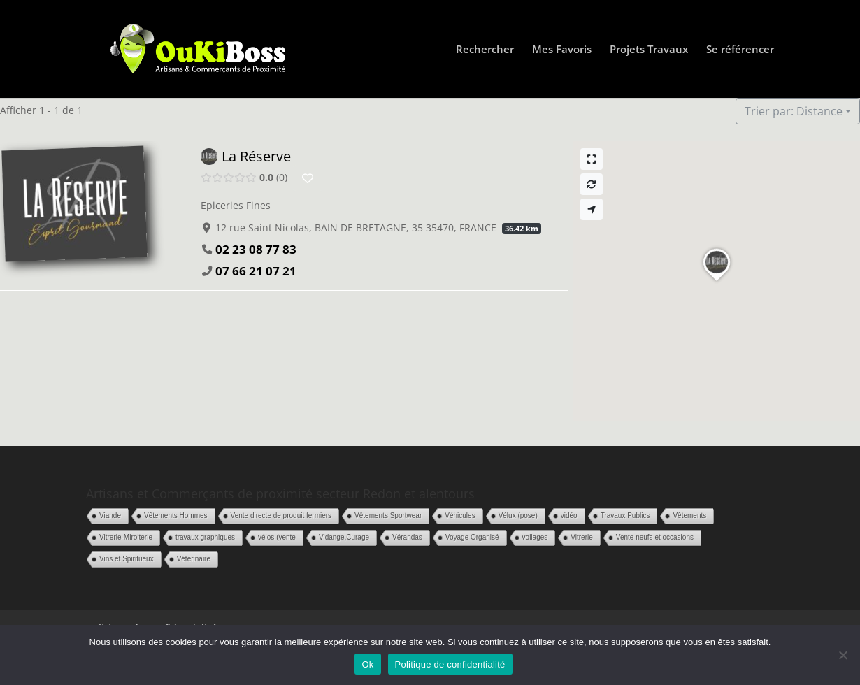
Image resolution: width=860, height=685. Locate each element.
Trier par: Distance (794, 111)
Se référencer (740, 50)
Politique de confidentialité (450, 664)
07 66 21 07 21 (255, 271)
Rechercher (485, 50)
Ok (367, 664)
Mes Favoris (562, 50)
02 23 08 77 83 (255, 249)
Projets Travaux (649, 50)
